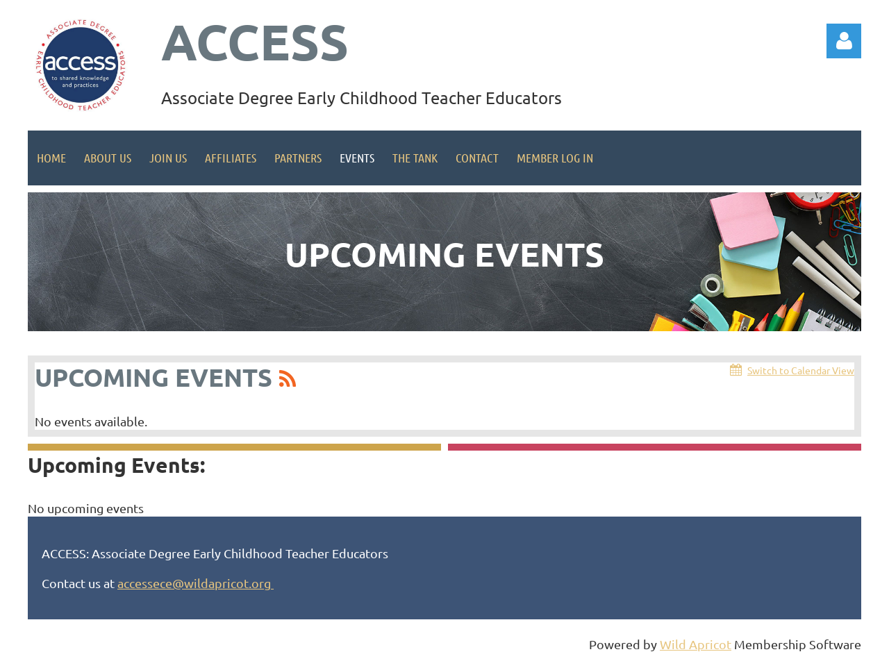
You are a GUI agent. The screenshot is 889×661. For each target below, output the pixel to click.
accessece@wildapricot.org (195, 583)
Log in (843, 41)
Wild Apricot (695, 644)
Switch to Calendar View (800, 370)
